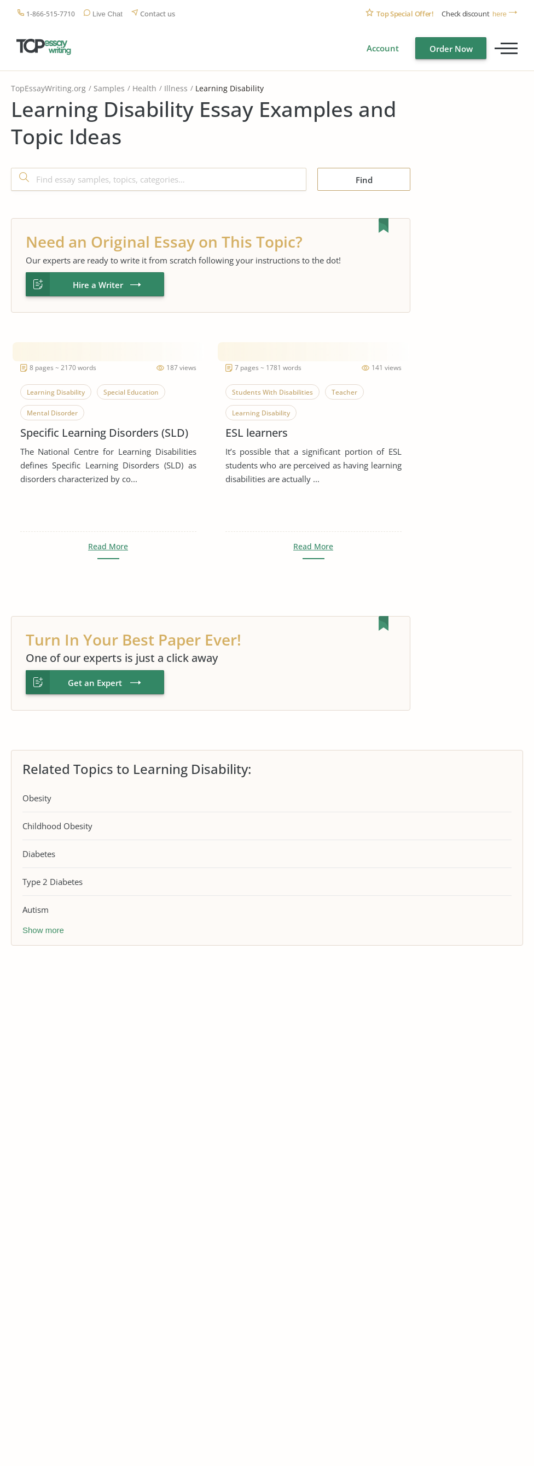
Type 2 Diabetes (52, 881)
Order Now (451, 48)
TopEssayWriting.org (48, 88)
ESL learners (256, 432)
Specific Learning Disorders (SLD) (104, 432)
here (499, 14)
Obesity (36, 798)
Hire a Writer (98, 284)
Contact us (157, 14)
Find (364, 179)
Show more (43, 930)
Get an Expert (95, 682)
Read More (108, 546)
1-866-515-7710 (50, 14)
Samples (109, 88)
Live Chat (107, 14)
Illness (176, 88)
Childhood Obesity (57, 825)
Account (383, 48)
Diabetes (38, 853)
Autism (35, 909)
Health (144, 88)
